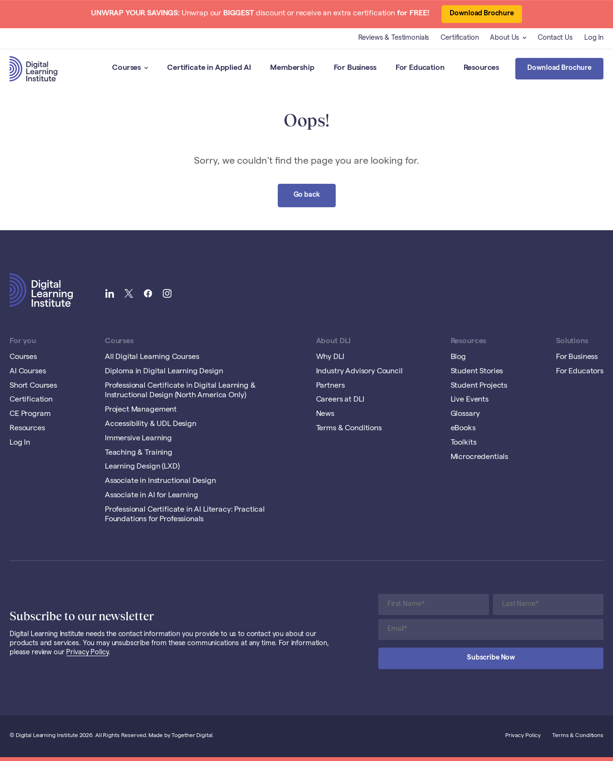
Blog (458, 357)
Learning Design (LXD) (142, 467)
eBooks (463, 429)
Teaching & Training (138, 453)
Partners (330, 386)
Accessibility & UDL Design (150, 424)
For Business (355, 68)
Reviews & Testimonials (394, 38)
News (325, 414)
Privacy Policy (87, 652)
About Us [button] (508, 38)
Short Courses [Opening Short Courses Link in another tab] (33, 386)
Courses (130, 68)
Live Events (469, 400)
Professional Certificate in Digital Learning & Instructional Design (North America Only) (180, 391)
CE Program (30, 414)
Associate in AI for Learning (151, 496)
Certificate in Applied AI (209, 68)
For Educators (579, 372)
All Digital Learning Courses (152, 357)
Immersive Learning (138, 439)
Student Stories (477, 372)
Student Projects (479, 386)
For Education (420, 68)
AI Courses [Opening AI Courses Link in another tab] (27, 372)
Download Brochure (482, 14)
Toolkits (464, 443)
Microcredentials (479, 457)
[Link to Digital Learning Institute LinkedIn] (109, 294)
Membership (292, 68)
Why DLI (330, 357)
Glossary (465, 414)
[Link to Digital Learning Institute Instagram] (167, 294)
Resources (481, 68)
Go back (307, 195)
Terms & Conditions (349, 429)
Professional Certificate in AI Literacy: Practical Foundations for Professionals (185, 515)
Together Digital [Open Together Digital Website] (191, 736)
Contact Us (555, 38)
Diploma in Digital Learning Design (164, 372)
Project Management (141, 410)
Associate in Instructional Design (160, 481)
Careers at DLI (340, 400)
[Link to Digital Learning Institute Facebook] (148, 294)
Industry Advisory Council (359, 372)
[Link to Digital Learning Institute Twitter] (129, 294)
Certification (459, 38)
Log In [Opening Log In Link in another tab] (593, 38)
